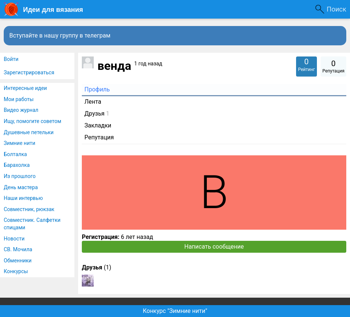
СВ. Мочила (18, 249)
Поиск (336, 9)
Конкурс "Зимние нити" (175, 310)
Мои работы (18, 99)
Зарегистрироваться (29, 72)
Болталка (15, 154)
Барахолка (17, 165)
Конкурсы (16, 271)
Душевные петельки (29, 132)
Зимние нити (19, 143)
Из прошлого (20, 176)
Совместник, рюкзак (29, 209)
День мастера (21, 187)
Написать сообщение (214, 246)
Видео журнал (21, 110)
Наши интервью (23, 198)
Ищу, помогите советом (32, 121)
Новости (14, 239)
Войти (11, 59)
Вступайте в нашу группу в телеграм (59, 35)
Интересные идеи (25, 88)
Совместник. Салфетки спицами (32, 223)
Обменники (18, 260)
